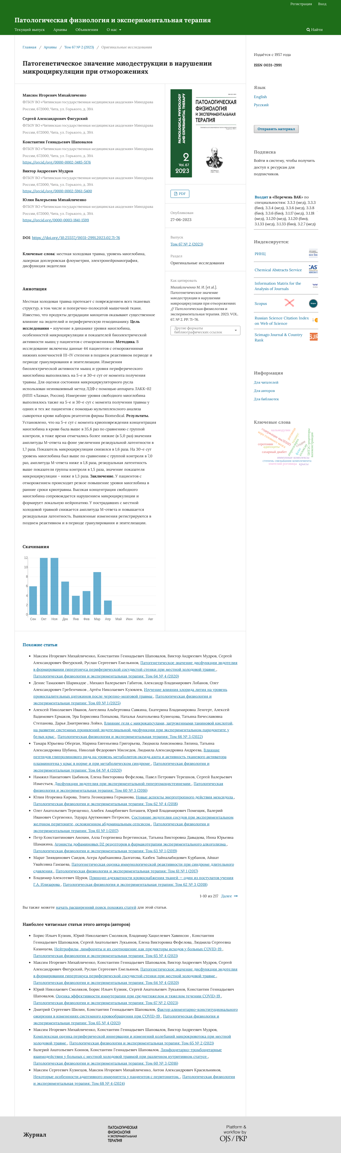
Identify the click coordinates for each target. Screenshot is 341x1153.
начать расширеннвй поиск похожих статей (96, 907)
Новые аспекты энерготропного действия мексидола (185, 797)
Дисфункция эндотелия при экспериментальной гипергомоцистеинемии (123, 783)
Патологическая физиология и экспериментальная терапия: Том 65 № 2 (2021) (141, 1043)
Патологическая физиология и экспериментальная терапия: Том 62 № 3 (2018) (135, 884)
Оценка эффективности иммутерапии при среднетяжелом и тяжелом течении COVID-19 (138, 996)
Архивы (60, 29)
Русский (261, 104)
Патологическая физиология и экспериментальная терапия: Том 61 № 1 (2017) (127, 871)
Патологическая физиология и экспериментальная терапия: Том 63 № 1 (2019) (105, 850)
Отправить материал (276, 129)
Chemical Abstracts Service (278, 269)
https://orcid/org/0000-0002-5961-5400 (57, 191)
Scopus (261, 303)
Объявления (87, 29)
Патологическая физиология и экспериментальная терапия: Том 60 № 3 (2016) (105, 1063)
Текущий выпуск (30, 29)
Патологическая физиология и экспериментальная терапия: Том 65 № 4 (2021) (105, 955)
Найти (315, 29)
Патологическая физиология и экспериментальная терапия (113, 20)
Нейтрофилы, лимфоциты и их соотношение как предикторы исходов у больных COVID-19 (138, 949)
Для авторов (264, 390)
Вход (322, 4)
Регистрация (301, 4)
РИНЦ (260, 253)
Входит (261, 197)
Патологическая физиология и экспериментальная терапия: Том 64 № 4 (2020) (106, 676)
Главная (29, 47)
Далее (226, 896)
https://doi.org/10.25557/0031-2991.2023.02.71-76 (76, 237)
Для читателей (266, 382)
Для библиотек (266, 399)
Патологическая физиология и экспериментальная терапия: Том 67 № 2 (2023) (105, 1002)
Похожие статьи (40, 644)
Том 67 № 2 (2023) (79, 47)
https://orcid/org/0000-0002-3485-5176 (57, 162)
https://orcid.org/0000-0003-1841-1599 (56, 220)
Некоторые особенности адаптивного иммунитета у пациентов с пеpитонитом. (106, 1076)
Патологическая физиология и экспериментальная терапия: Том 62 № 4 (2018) (105, 803)
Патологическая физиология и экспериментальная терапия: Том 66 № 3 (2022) (130, 736)
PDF (182, 193)
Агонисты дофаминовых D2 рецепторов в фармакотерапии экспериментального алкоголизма (141, 844)
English (260, 96)
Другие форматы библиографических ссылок (198, 330)
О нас (112, 29)
